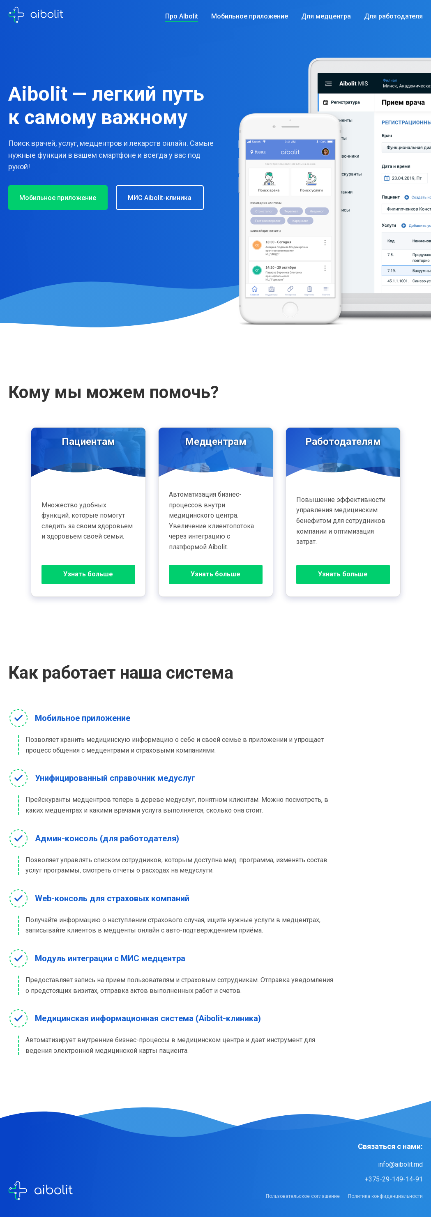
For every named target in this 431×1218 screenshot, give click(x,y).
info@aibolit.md (400, 1165)
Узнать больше (88, 575)
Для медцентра (326, 16)
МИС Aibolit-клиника (165, 198)
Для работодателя (393, 16)
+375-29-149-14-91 (394, 1180)
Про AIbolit (181, 16)
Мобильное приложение (249, 16)
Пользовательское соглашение (303, 1197)
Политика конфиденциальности (385, 1197)
